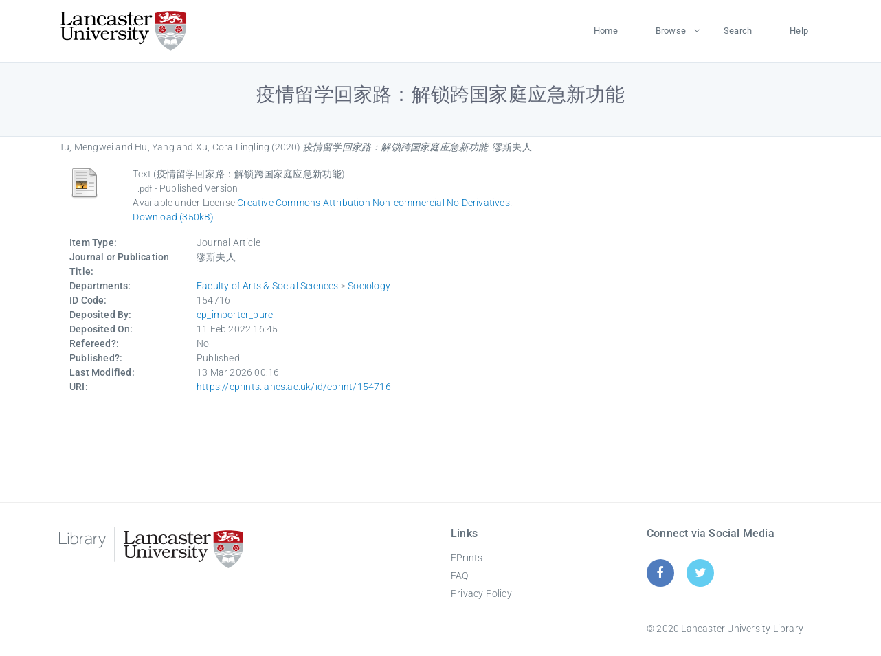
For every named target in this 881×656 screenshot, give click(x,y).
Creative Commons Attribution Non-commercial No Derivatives (373, 202)
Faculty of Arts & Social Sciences (268, 285)
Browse (671, 30)
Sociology (369, 285)
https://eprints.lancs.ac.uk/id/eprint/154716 (294, 386)
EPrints (466, 557)
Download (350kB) (173, 217)
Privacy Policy (481, 593)
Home (606, 30)
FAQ (460, 575)
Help (799, 30)
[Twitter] (700, 572)
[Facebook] (660, 572)
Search (738, 30)
